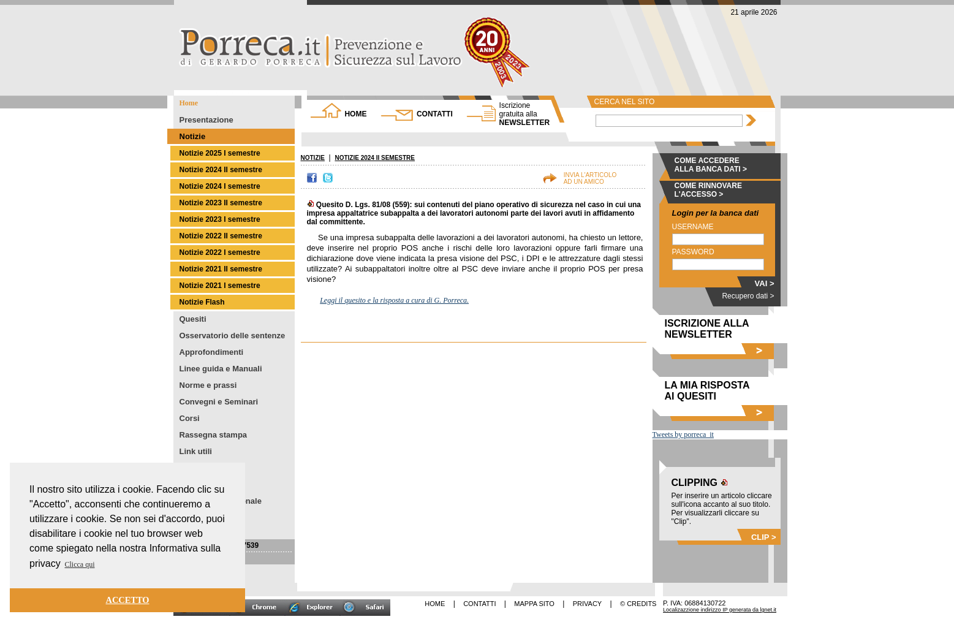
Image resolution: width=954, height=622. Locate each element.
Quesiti (193, 319)
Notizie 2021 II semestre (221, 269)
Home (189, 103)
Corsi (190, 418)
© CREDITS (638, 603)
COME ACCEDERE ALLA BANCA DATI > (711, 164)
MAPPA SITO (534, 603)
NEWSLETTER (524, 114)
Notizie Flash (202, 302)
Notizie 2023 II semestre (221, 203)
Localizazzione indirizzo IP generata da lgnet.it (719, 610)
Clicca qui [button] (80, 564)
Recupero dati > (748, 296)
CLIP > (763, 537)
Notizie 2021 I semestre (220, 285)
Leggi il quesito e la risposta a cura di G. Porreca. (394, 300)
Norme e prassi (208, 385)
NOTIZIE (313, 157)
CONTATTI (435, 114)
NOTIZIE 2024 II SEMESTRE (375, 157)
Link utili (196, 451)
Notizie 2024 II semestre (221, 169)
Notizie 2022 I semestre (220, 252)
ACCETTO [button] (128, 600)
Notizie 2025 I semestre (220, 153)
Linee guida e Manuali (221, 368)
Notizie (193, 136)
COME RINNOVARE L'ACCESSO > (708, 190)
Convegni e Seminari (219, 401)
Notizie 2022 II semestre (221, 236)
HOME (355, 114)
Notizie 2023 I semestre (220, 219)
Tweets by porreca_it (683, 434)
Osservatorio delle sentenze (233, 335)
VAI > (764, 283)
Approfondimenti (212, 352)
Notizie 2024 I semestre (220, 186)
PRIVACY (587, 603)
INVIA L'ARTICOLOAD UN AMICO (590, 178)
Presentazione (206, 119)
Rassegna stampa (214, 434)
